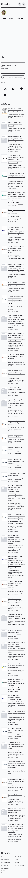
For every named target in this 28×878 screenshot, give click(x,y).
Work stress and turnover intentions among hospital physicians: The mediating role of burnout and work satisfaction (15, 828)
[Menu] (23, 4)
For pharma (4, 865)
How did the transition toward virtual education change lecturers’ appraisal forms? (16, 110)
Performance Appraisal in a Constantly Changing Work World (16, 781)
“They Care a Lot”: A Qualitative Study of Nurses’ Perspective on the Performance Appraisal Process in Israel (16, 159)
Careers (17, 862)
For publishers (5, 859)
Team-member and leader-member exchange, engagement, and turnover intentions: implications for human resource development (16, 231)
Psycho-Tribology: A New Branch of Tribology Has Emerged (15, 124)
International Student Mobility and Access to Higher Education (16, 422)
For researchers (5, 857)
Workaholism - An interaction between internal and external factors (16, 810)
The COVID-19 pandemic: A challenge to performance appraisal (16, 356)
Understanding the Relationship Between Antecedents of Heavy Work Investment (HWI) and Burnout (16, 539)
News (16, 859)
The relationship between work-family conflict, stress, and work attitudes (16, 665)
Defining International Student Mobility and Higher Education (16, 461)
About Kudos (18, 857)
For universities (5, 862)
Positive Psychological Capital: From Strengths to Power (15, 730)
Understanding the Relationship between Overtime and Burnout (14, 697)
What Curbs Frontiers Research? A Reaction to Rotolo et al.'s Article (15, 600)
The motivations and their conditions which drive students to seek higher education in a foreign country (15, 299)
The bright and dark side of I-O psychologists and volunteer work (16, 211)
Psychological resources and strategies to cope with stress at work (16, 713)
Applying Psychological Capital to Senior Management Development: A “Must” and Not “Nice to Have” (16, 403)
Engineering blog (19, 865)
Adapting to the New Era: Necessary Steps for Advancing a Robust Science (16, 616)
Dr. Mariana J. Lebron (13, 575)
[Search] (19, 4)
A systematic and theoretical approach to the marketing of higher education (16, 284)
